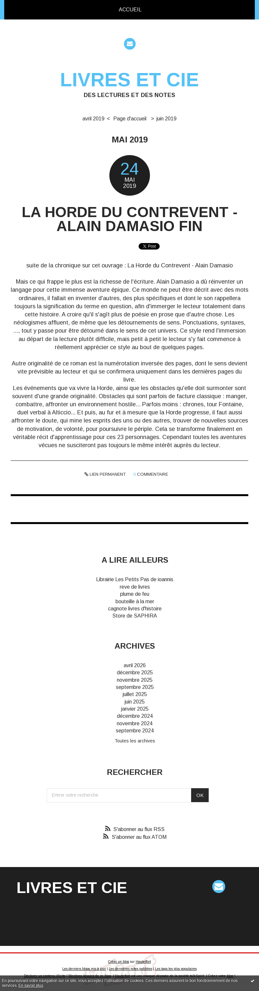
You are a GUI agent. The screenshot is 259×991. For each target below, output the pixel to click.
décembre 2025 (135, 672)
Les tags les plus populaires (176, 969)
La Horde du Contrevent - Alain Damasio (180, 265)
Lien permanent (105, 474)
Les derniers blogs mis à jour (84, 969)
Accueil (130, 9)
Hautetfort (143, 961)
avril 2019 (93, 118)
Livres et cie (129, 80)
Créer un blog (118, 961)
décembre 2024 (135, 716)
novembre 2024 (135, 723)
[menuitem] (130, 9)
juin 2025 (135, 701)
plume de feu (134, 594)
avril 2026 (135, 665)
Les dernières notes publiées (130, 969)
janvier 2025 (135, 709)
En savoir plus (30, 985)
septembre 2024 (135, 730)
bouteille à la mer (135, 601)
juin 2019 (166, 118)
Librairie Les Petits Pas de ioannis (134, 579)
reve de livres (135, 587)
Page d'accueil (129, 118)
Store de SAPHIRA (134, 615)
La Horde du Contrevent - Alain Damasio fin (130, 219)
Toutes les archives (135, 740)
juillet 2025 (135, 694)
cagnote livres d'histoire (135, 608)
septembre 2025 (135, 687)
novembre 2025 (135, 680)
